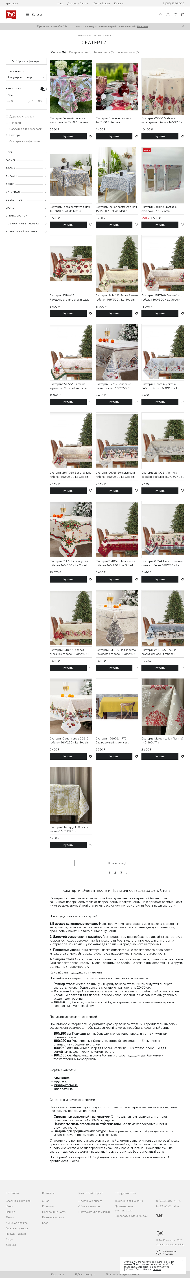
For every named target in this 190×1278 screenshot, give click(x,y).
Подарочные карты (54, 1212)
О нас (60, 3)
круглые (60, 1081)
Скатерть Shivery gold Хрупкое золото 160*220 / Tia (69, 829)
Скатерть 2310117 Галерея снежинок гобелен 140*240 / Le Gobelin (70, 652)
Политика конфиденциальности (122, 1274)
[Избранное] (175, 14)
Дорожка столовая (20, 116)
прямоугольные (66, 1085)
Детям (10, 1217)
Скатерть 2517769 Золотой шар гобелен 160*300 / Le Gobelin (162, 297)
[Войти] (168, 14)
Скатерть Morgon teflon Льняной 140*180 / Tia (162, 740)
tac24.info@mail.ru (167, 1206)
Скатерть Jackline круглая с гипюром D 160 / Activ (158, 209)
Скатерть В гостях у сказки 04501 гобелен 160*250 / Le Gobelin (160, 386)
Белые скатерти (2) (104, 52)
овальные (61, 1078)
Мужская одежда (17, 1228)
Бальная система (53, 1217)
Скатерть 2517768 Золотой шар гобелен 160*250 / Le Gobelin (70, 474)
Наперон (13, 122)
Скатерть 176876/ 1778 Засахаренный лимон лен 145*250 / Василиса (112, 741)
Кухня (9, 1206)
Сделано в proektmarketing (170, 1244)
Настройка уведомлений (94, 1212)
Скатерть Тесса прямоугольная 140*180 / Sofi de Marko (70, 209)
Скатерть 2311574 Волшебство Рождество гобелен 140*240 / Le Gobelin (116, 652)
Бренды (11, 1244)
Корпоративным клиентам (131, 1216)
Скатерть (13, 135)
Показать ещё (117, 863)
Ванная (10, 1212)
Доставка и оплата (90, 1201)
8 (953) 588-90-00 (173, 3)
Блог (45, 1223)
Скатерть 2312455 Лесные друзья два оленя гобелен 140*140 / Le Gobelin (158, 652)
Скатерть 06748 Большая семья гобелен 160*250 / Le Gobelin (116, 474)
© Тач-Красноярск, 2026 (169, 1240)
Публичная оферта (85, 1274)
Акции (9, 1239)
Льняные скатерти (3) (128, 52)
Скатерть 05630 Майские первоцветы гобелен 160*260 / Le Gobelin (161, 120)
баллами (142, 26)
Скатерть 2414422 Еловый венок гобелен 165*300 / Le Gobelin (117, 297)
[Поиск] (160, 14)
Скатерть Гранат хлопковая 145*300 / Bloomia (113, 120)
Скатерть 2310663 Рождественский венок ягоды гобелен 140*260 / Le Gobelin (69, 298)
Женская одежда (17, 1223)
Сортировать (15, 71)
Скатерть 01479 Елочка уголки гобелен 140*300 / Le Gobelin (69, 563)
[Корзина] (182, 14)
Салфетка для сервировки (24, 129)
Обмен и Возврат (101, 3)
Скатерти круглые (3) (80, 52)
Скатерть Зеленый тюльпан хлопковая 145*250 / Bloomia (69, 120)
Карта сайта (57, 1274)
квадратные (63, 1089)
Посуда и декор (16, 1233)
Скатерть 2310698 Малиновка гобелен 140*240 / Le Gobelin (115, 563)
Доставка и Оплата (77, 3)
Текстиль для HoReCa (129, 1201)
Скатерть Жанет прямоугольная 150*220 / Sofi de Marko (116, 209)
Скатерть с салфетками (23, 141)
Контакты (119, 3)
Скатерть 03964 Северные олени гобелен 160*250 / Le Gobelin (114, 386)
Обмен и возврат (89, 1206)
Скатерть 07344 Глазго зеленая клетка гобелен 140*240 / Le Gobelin (162, 563)
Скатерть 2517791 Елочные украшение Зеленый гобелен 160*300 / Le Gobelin (68, 386)
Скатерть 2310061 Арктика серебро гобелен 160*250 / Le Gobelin (161, 475)
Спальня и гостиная (18, 1201)
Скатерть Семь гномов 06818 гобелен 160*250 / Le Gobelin (69, 740)
